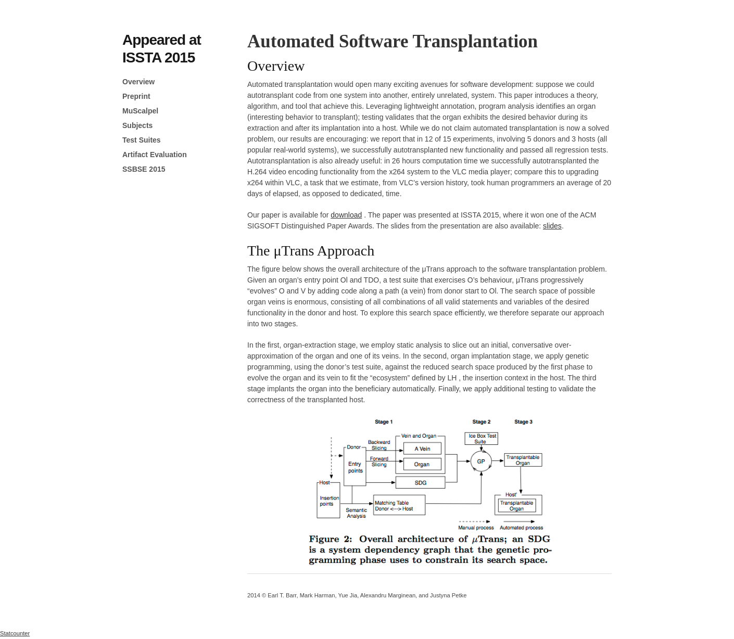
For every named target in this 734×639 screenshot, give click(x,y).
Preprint (136, 96)
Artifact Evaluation (154, 154)
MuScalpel (140, 111)
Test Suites (141, 140)
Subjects (137, 125)
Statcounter (15, 633)
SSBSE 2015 (144, 169)
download (346, 215)
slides (552, 226)
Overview (138, 82)
